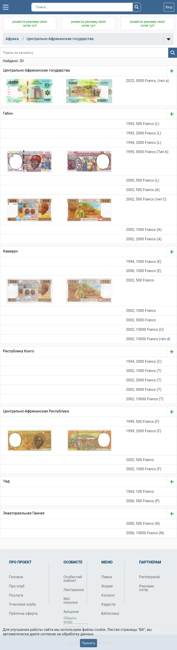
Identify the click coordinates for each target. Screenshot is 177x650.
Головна (16, 577)
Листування (73, 590)
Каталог (108, 595)
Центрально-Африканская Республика (36, 411)
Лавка (106, 577)
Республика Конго (18, 351)
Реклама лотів (146, 588)
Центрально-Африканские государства (60, 39)
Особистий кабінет (73, 579)
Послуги (16, 595)
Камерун (10, 251)
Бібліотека (110, 613)
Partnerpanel (149, 577)
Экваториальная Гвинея (23, 513)
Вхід (168, 7)
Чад (6, 481)
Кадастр (108, 604)
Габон (8, 113)
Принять (88, 643)
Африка (12, 39)
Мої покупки (71, 601)
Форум (107, 586)
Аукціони (71, 611)
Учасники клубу (22, 604)
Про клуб (16, 586)
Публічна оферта (23, 613)
